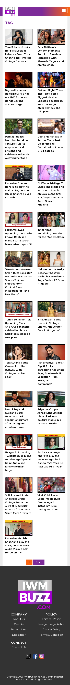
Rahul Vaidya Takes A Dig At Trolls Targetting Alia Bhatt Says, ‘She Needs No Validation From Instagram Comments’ (51, 373)
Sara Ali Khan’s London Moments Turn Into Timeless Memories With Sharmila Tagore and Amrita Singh (51, 56)
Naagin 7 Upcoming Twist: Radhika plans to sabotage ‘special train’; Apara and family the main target (18, 461)
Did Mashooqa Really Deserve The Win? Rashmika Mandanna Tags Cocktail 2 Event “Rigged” (51, 276)
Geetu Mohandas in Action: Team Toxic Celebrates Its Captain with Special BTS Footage (50, 143)
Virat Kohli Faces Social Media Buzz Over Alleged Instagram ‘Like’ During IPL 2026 (49, 502)
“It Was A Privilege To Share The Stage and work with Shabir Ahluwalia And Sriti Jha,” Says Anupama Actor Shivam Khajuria (51, 194)
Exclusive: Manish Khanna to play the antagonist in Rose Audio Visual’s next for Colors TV (17, 545)
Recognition (19, 629)
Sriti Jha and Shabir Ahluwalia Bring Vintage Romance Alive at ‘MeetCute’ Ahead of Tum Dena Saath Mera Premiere (18, 504)
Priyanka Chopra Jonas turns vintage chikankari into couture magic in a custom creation (50, 416)
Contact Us (19, 647)
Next (39, 562)
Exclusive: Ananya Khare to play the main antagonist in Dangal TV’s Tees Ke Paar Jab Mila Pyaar (50, 459)
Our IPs (19, 624)
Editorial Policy (51, 619)
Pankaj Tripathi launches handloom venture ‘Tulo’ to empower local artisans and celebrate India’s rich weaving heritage (18, 147)
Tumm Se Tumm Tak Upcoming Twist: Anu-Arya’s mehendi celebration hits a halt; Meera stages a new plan (18, 328)
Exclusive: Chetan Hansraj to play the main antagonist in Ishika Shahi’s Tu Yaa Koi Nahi (18, 190)
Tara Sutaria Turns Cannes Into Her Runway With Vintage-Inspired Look (16, 369)
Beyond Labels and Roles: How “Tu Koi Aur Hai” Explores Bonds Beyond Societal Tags (17, 97)
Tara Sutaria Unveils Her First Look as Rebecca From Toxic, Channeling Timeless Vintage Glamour (18, 54)
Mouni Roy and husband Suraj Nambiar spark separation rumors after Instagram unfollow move (16, 418)
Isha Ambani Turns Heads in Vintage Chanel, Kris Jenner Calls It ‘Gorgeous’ (50, 325)
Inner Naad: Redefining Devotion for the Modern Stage (51, 233)
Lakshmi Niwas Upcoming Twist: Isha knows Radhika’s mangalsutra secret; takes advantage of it (18, 237)
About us (19, 619)
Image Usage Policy (51, 624)
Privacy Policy (51, 629)
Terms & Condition (51, 634)
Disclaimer (19, 634)
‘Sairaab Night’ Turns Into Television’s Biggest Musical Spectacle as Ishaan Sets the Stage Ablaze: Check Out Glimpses (50, 101)
